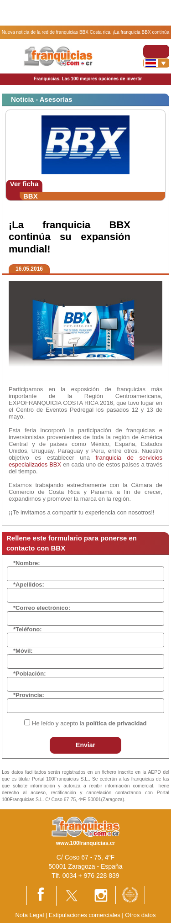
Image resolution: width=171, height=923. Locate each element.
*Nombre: (26, 563)
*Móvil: (23, 650)
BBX (30, 196)
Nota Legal (29, 915)
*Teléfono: (27, 629)
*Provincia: (28, 695)
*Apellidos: (28, 584)
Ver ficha (24, 184)
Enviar (85, 745)
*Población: (29, 673)
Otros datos (140, 915)
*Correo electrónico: (41, 607)
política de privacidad (116, 723)
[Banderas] (156, 63)
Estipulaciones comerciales (85, 915)
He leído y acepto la (89, 723)
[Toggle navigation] (156, 51)
